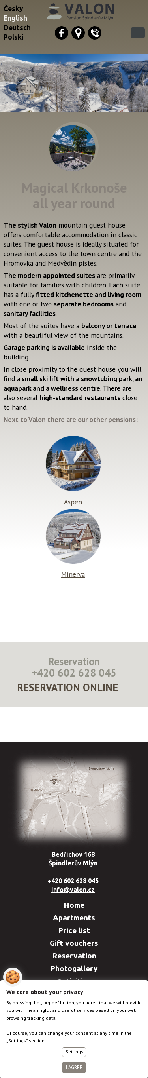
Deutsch (17, 27)
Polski (14, 37)
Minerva (73, 569)
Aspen (73, 497)
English (15, 18)
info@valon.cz (73, 889)
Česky (13, 8)
